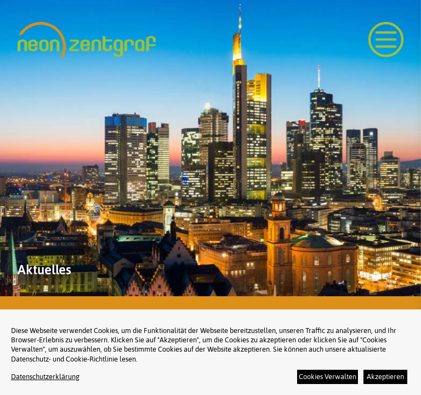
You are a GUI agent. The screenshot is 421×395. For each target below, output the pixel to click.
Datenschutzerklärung (45, 377)
